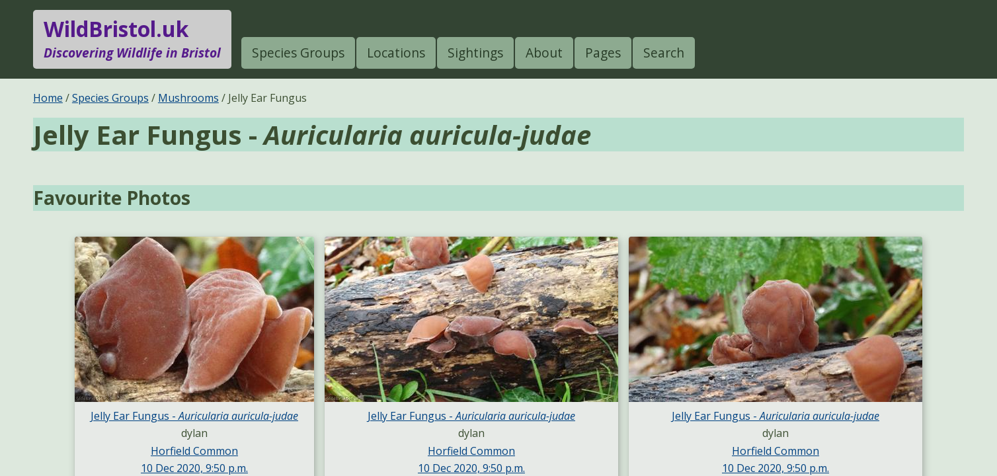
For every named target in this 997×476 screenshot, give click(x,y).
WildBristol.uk (132, 39)
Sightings (475, 52)
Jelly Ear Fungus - (194, 416)
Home (48, 98)
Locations (396, 52)
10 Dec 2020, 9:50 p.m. (194, 468)
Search (663, 52)
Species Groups (298, 52)
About (544, 52)
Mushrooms (188, 98)
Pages (603, 52)
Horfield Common (194, 451)
